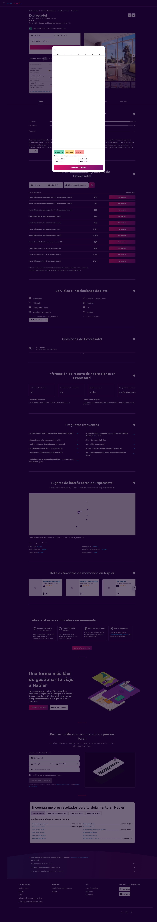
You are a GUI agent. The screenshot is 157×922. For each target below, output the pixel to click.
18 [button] (50, 70)
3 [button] (97, 55)
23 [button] (75, 70)
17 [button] (45, 70)
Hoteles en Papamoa (39, 838)
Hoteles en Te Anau (38, 832)
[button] (3, 3)
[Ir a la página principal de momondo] (14, 3)
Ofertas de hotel (33, 10)
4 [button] (102, 55)
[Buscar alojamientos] (3, 14)
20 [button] (60, 70)
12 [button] (55, 65)
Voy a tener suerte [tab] (76, 813)
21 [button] (65, 70)
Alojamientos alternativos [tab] (57, 813)
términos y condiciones (62, 784)
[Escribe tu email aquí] (56, 769)
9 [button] (75, 60)
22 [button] (70, 70)
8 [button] (70, 60)
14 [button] (65, 65)
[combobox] (56, 758)
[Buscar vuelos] (3, 10)
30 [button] (75, 75)
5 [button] (55, 60)
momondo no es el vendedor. (83, 863)
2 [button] (75, 55)
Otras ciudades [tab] (38, 813)
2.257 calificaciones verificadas (54, 28)
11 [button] (50, 65)
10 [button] (45, 65)
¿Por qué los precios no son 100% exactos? (83, 871)
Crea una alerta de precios (119, 634)
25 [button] (50, 75)
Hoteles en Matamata (39, 835)
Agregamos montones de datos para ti (83, 867)
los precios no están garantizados (78, 857)
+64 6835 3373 (34, 25)
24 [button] (45, 75)
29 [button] (70, 75)
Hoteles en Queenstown (40, 824)
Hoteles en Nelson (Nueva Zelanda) (94, 830)
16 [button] (75, 65)
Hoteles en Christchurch (91, 838)
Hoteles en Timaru (89, 827)
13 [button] (60, 65)
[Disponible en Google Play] (124, 889)
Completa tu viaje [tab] (93, 813)
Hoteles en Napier (63, 10)
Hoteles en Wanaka (89, 824)
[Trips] (3, 24)
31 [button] (45, 80)
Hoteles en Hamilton (38, 830)
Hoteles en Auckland (38, 827)
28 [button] (65, 75)
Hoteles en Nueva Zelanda (48, 10)
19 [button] (55, 70)
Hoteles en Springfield (90, 835)
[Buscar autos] (3, 18)
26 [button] (55, 75)
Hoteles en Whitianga (90, 832)
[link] (82, 648)
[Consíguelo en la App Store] (124, 894)
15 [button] (70, 65)
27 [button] (60, 75)
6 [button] (60, 60)
